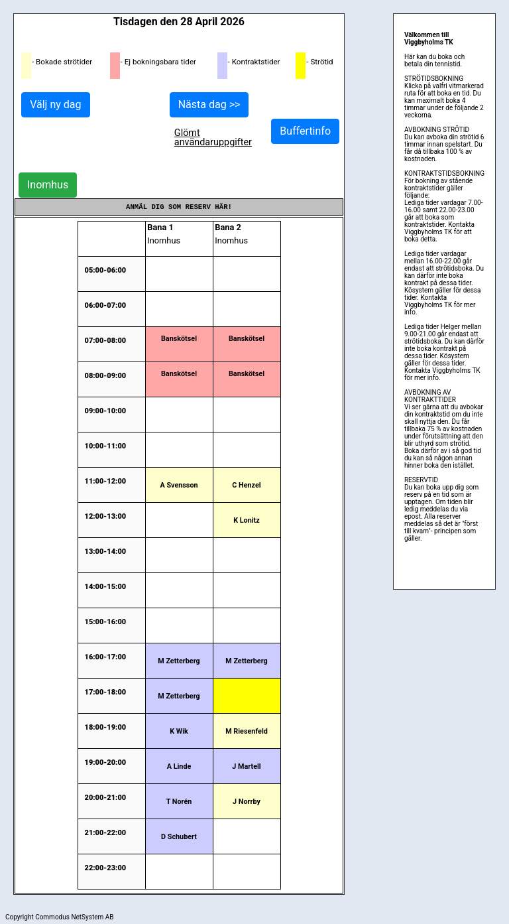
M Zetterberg (178, 661)
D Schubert (179, 836)
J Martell (246, 766)
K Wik (179, 731)
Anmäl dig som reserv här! (179, 207)
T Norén (179, 801)
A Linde (179, 766)
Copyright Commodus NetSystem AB (59, 917)
